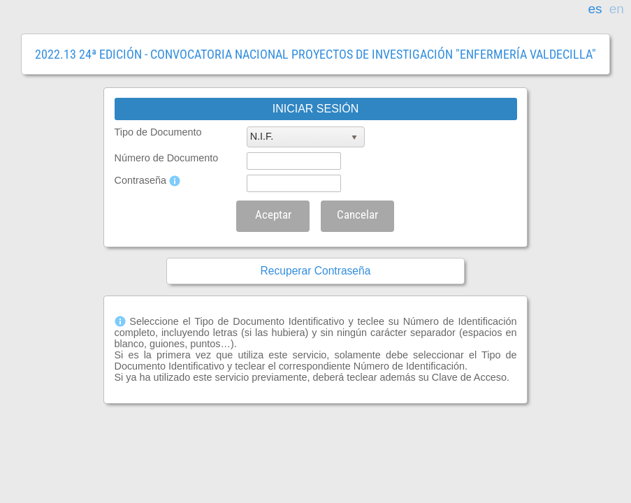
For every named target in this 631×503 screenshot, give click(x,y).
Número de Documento (167, 157)
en (616, 9)
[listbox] (306, 136)
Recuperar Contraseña (316, 271)
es (595, 9)
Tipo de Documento (158, 132)
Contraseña (140, 180)
